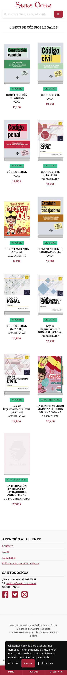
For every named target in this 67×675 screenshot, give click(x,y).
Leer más (47, 663)
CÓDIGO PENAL (17, 172)
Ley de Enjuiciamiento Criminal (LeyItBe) (50, 329)
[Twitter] (15, 594)
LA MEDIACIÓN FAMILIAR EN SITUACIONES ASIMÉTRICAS (17, 490)
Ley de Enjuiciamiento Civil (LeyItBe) (16, 409)
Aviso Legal (9, 557)
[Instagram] (24, 594)
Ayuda (5, 551)
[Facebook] (5, 594)
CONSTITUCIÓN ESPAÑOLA (16, 96)
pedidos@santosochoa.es (21, 583)
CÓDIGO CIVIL (50, 95)
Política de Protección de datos (20, 563)
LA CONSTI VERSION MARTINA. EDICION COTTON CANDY (50, 409)
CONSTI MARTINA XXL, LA (17, 250)
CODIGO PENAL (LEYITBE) (17, 327)
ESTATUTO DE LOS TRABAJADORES (50, 250)
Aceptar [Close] (28, 663)
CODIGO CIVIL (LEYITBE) (50, 173)
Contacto (7, 545)
